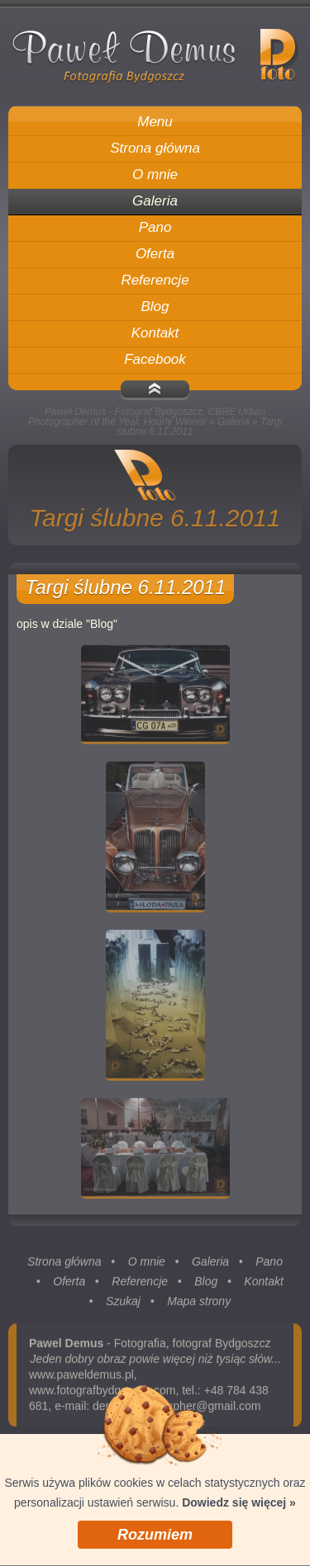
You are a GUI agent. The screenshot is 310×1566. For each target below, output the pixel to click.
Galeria (233, 421)
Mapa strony (199, 1303)
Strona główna (64, 1264)
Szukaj (123, 1303)
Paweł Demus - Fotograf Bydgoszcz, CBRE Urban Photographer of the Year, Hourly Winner (146, 416)
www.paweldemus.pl (81, 1377)
